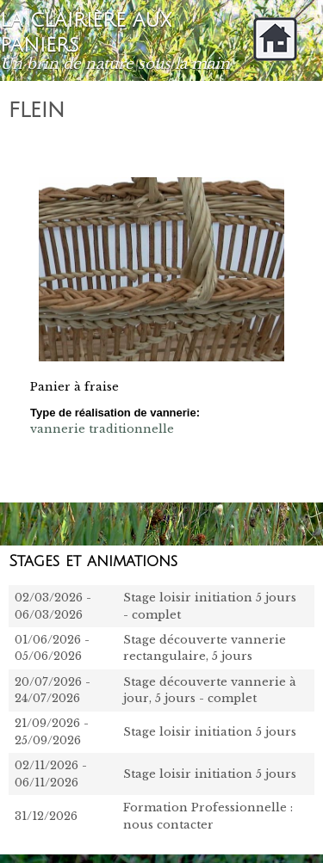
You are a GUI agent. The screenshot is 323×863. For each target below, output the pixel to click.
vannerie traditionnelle (102, 429)
